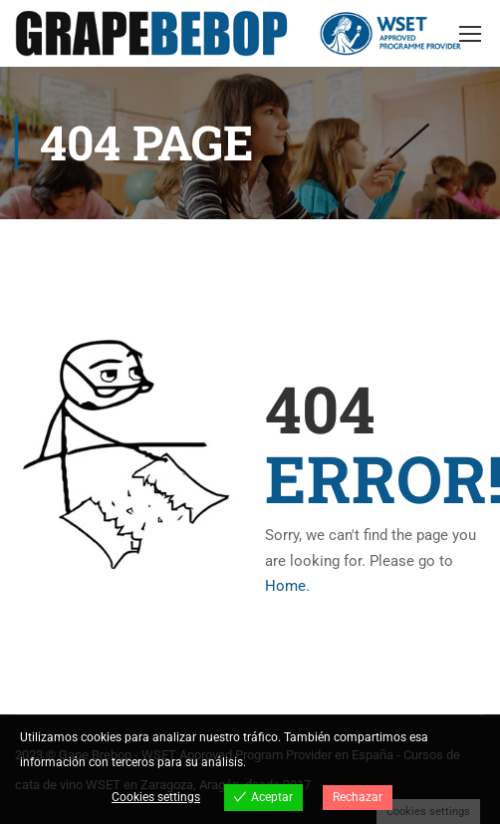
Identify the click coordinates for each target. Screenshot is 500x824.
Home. (287, 587)
